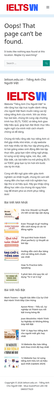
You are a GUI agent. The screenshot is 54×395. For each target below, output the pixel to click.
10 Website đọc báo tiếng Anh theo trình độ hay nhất (35, 346)
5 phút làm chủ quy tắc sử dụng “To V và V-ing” (34, 275)
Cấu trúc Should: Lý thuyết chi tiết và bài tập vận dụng (35, 211)
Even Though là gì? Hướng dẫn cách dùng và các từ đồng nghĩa (34, 226)
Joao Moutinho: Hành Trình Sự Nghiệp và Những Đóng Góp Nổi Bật (35, 321)
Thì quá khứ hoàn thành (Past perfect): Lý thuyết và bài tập (34, 240)
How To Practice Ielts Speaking (31, 266)
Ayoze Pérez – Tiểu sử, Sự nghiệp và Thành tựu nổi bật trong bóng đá (34, 309)
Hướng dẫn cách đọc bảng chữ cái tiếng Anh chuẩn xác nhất (34, 254)
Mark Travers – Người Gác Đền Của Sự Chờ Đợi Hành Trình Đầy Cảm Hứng (26, 299)
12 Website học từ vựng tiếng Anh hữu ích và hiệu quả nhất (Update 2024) (34, 361)
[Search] (46, 63)
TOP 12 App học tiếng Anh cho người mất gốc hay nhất (34, 333)
